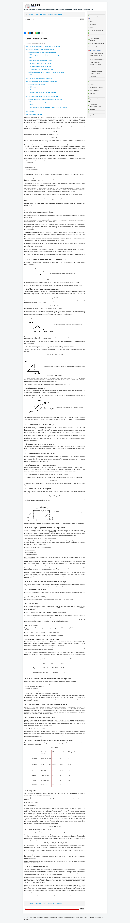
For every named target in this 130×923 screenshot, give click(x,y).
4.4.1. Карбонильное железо (36, 84)
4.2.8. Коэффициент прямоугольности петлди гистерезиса (46, 72)
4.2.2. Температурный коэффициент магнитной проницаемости (47, 55)
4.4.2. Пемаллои (33, 87)
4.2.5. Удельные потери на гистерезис (39, 63)
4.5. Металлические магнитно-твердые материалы (42, 96)
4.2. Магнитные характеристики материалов (40, 49)
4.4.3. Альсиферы (33, 90)
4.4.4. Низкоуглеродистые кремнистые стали (42, 92)
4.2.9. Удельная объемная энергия (38, 75)
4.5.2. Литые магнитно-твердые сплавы (40, 102)
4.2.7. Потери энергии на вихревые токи (40, 69)
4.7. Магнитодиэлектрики (34, 114)
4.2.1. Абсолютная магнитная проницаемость (42, 52)
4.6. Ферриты (30, 111)
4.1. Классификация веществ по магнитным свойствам (43, 46)
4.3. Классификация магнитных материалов (39, 78)
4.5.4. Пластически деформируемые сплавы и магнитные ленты (48, 107)
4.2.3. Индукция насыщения (36, 58)
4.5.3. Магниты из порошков (36, 105)
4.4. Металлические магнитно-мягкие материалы (41, 81)
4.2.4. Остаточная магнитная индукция (40, 60)
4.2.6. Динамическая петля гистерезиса (40, 66)
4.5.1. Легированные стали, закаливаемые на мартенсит (45, 99)
